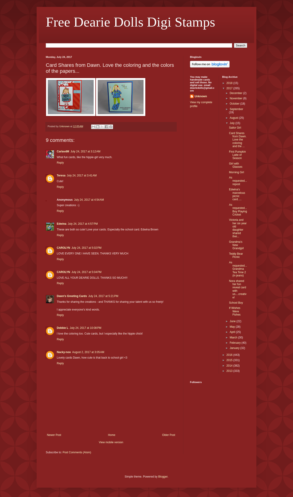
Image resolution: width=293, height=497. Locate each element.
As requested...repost (238, 181)
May (233, 326)
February (235, 342)
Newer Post (54, 435)
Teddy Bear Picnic (236, 255)
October (235, 103)
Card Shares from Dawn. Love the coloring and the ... (237, 140)
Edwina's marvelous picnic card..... (237, 194)
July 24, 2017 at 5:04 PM (86, 272)
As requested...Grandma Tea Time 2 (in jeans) (238, 269)
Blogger (163, 476)
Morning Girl (236, 172)
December (236, 93)
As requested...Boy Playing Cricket (238, 209)
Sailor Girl (235, 127)
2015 (229, 360)
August (234, 117)
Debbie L (62, 328)
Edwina (61, 223)
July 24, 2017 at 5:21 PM (103, 296)
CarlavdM (63, 151)
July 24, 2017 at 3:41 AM (82, 175)
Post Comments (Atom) (76, 452)
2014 (229, 365)
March (234, 337)
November (236, 98)
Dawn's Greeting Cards (72, 296)
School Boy (236, 302)
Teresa (61, 175)
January (235, 348)
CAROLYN (63, 247)
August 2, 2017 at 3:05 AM (88, 352)
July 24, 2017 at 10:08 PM (85, 328)
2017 (229, 88)
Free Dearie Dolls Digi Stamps (130, 22)
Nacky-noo (64, 352)
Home (111, 435)
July (232, 123)
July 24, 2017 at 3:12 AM (85, 151)
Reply (60, 162)
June (233, 321)
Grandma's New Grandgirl (236, 245)
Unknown (201, 96)
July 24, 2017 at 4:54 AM (89, 199)
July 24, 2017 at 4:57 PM (83, 223)
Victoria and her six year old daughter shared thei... (238, 228)
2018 (229, 83)
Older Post (168, 435)
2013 (229, 371)
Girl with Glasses (235, 165)
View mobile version (111, 442)
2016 (229, 355)
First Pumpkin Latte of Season (237, 155)
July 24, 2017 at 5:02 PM (86, 247)
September (236, 109)
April (233, 332)
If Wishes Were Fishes (234, 311)
